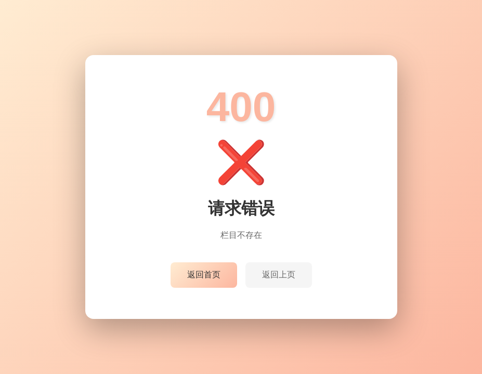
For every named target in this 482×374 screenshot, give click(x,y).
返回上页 (278, 274)
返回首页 (203, 274)
